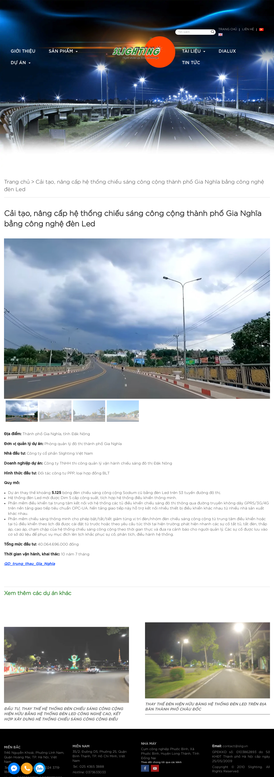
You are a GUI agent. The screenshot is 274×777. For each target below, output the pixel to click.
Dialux (227, 50)
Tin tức (191, 62)
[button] (22, 411)
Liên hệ (248, 29)
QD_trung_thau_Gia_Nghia (29, 563)
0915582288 (39, 768)
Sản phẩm (61, 50)
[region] (137, 330)
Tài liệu (191, 50)
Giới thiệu (23, 50)
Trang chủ (227, 29)
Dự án (18, 62)
